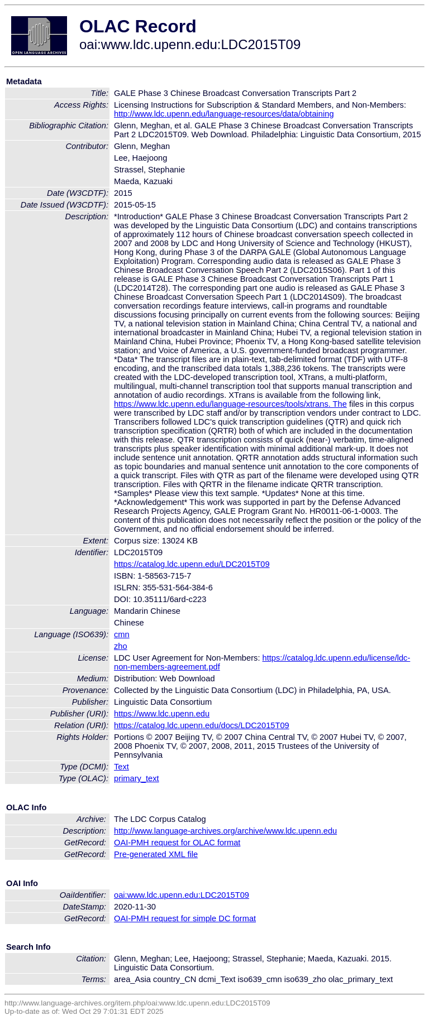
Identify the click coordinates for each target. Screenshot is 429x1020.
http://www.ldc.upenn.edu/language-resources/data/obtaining (224, 113)
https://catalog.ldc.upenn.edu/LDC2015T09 (192, 564)
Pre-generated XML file (156, 854)
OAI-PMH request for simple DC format (185, 918)
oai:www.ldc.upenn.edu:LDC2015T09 (181, 895)
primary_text (136, 778)
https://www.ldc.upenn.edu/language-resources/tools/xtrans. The (230, 404)
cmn (122, 634)
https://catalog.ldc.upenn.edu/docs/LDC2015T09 (201, 725)
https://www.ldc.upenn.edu (161, 713)
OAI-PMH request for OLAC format (177, 842)
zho (120, 646)
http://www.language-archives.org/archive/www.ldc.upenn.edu (225, 830)
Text (121, 766)
